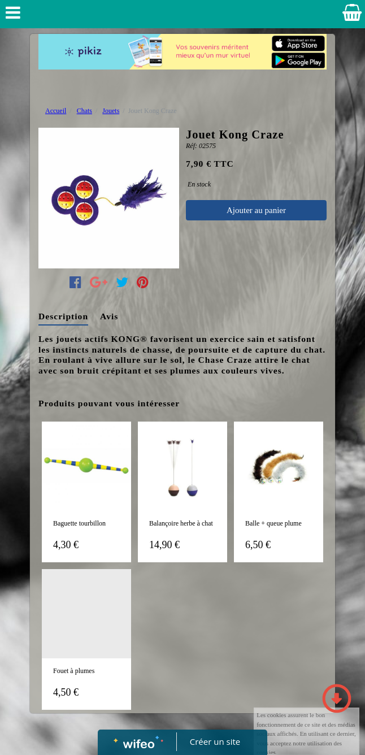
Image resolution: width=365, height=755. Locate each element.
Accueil (55, 111)
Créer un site (215, 741)
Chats (84, 111)
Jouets (110, 111)
